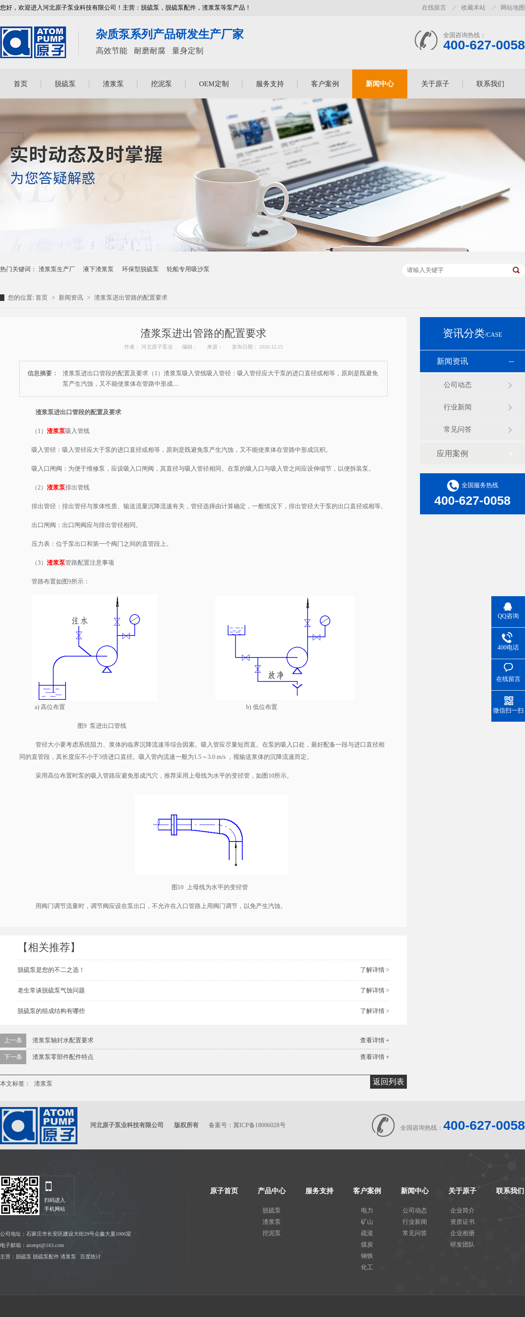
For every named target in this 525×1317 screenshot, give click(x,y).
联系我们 (490, 83)
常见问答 (458, 429)
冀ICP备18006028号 (259, 1125)
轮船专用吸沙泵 (188, 269)
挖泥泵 (161, 83)
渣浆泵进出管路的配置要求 (131, 297)
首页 (21, 83)
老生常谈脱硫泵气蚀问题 (51, 990)
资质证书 (462, 1222)
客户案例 (325, 83)
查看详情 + (374, 1040)
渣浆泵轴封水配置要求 (63, 1040)
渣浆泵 (113, 83)
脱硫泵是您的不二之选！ (51, 970)
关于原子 (435, 83)
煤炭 (367, 1244)
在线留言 (434, 7)
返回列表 (388, 1081)
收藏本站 (473, 7)
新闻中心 (380, 83)
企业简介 (462, 1210)
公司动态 (458, 384)
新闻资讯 (72, 297)
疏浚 (367, 1233)
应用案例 (452, 453)
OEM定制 (214, 83)
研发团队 (462, 1244)
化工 (367, 1267)
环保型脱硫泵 (140, 269)
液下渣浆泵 (98, 269)
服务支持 (270, 83)
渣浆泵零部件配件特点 (63, 1057)
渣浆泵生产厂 (56, 269)
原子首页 (224, 1191)
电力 (367, 1210)
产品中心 (272, 1191)
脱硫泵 (65, 83)
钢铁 (367, 1256)
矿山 (367, 1222)
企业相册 (462, 1233)
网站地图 (512, 7)
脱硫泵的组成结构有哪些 (51, 1011)
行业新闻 (458, 407)
